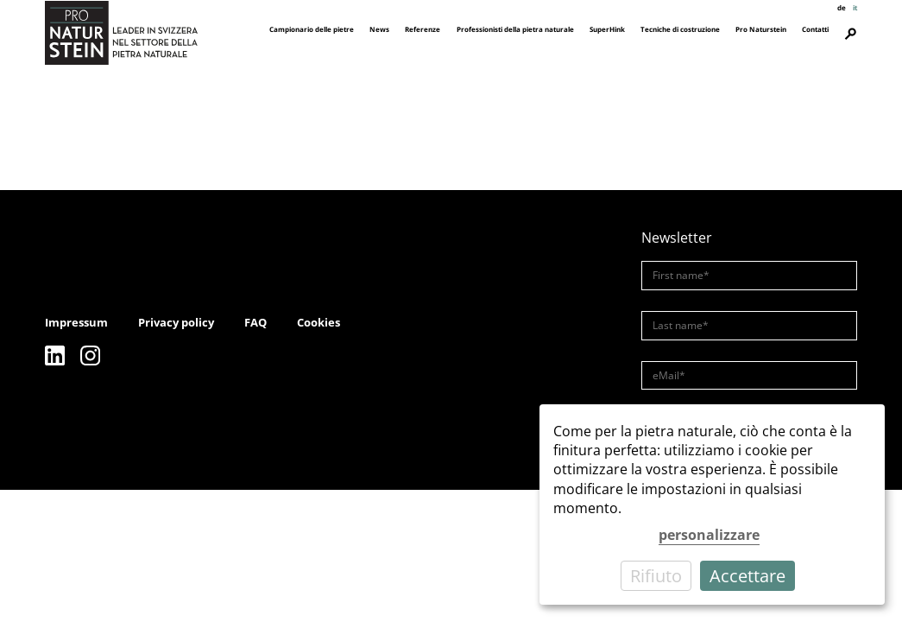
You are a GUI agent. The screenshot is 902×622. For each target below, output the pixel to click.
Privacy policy (176, 322)
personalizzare (709, 534)
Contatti (815, 29)
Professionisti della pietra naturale (515, 29)
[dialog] (712, 504)
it (855, 7)
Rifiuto (656, 575)
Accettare (747, 575)
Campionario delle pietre (311, 29)
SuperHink (607, 29)
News (379, 29)
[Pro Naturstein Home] (121, 32)
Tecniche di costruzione (680, 29)
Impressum (76, 322)
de (841, 7)
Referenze (422, 29)
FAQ (255, 322)
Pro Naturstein (760, 29)
